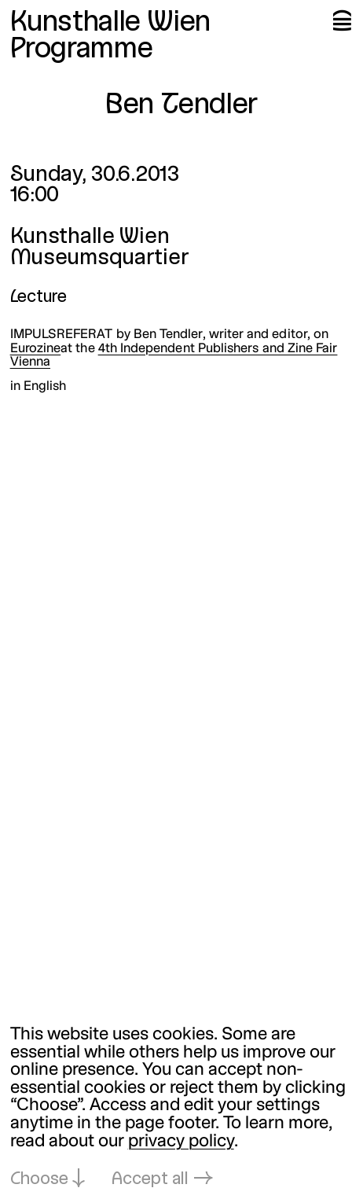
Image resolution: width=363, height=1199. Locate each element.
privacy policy (181, 1142)
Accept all (150, 1179)
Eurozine (35, 349)
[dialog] (181, 1108)
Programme (81, 50)
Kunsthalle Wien (110, 23)
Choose (39, 1179)
